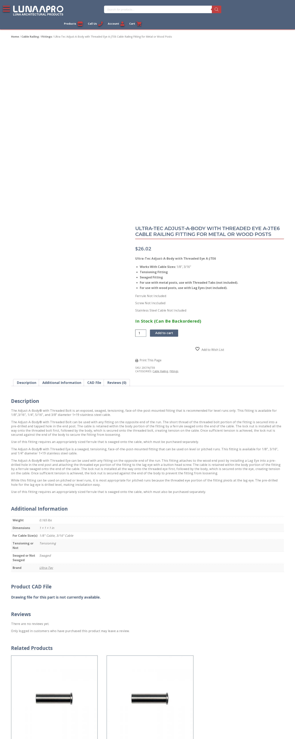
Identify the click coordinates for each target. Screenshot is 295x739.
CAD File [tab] (94, 209)
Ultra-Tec (46, 395)
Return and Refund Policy (29, 681)
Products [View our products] (222, 9)
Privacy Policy (20, 665)
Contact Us (19, 657)
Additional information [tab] (61, 209)
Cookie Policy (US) (23, 714)
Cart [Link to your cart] (286, 9)
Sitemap (17, 706)
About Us (17, 698)
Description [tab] (26, 209)
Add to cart (182, 158)
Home (15, 29)
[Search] (164, 9)
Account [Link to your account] (266, 9)
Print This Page (168, 185)
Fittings (46, 29)
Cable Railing (30, 29)
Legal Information (128, 730)
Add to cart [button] (25, 576)
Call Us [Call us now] (245, 9)
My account (89, 657)
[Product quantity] (158, 158)
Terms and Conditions (26, 673)
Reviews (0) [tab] (116, 209)
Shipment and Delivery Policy (31, 690)
